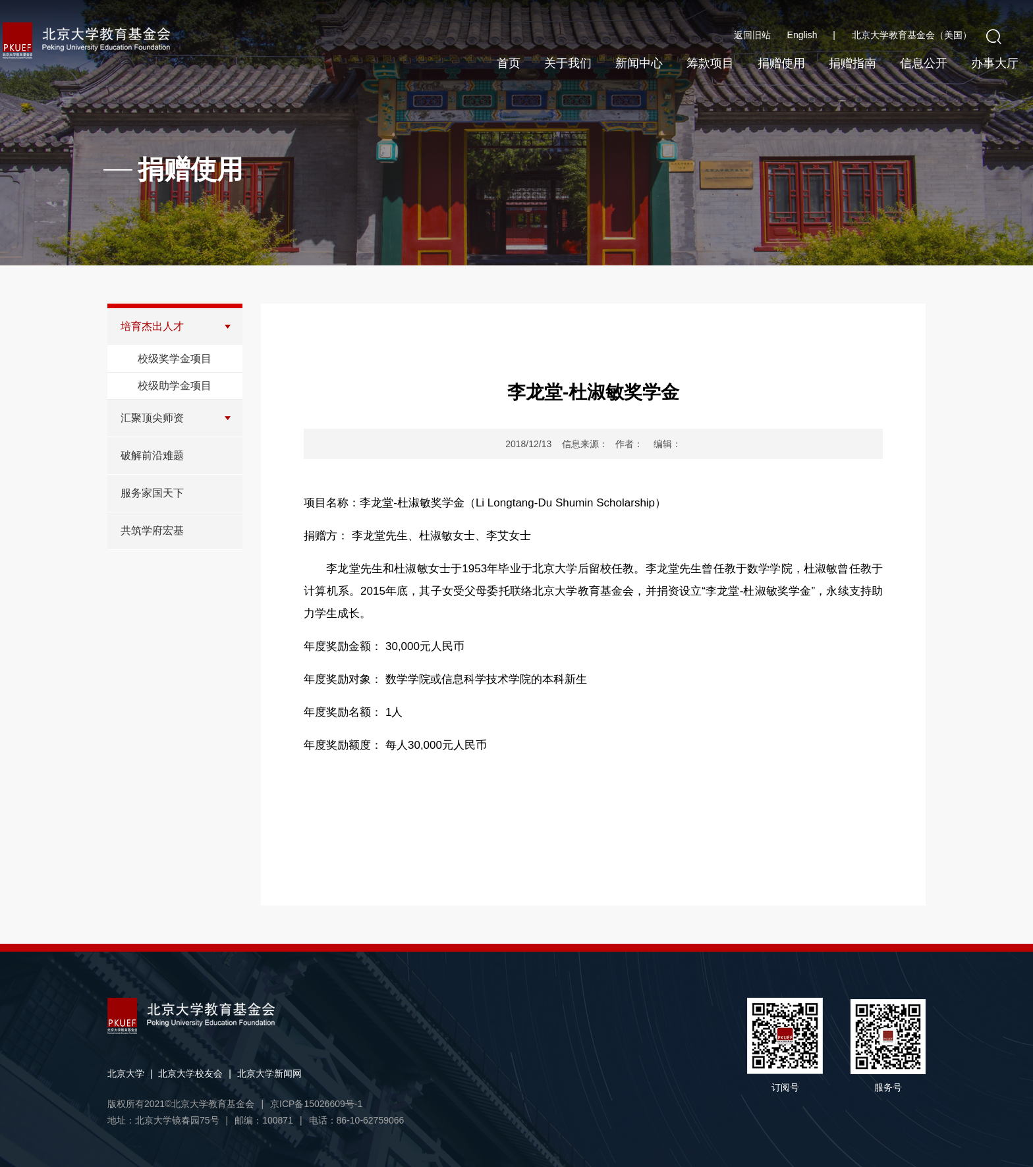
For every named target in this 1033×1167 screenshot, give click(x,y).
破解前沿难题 (152, 455)
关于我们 (568, 63)
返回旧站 (752, 35)
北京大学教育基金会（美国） (912, 35)
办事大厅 (995, 63)
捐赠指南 (852, 63)
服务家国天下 (152, 493)
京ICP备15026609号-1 (316, 1104)
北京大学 (125, 1073)
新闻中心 (639, 63)
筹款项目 (710, 63)
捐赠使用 (781, 63)
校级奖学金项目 (174, 358)
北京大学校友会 (190, 1073)
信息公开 (923, 63)
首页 (508, 63)
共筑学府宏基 (152, 530)
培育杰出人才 (152, 326)
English (811, 35)
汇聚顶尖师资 (152, 417)
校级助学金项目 (174, 385)
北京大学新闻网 (269, 1073)
